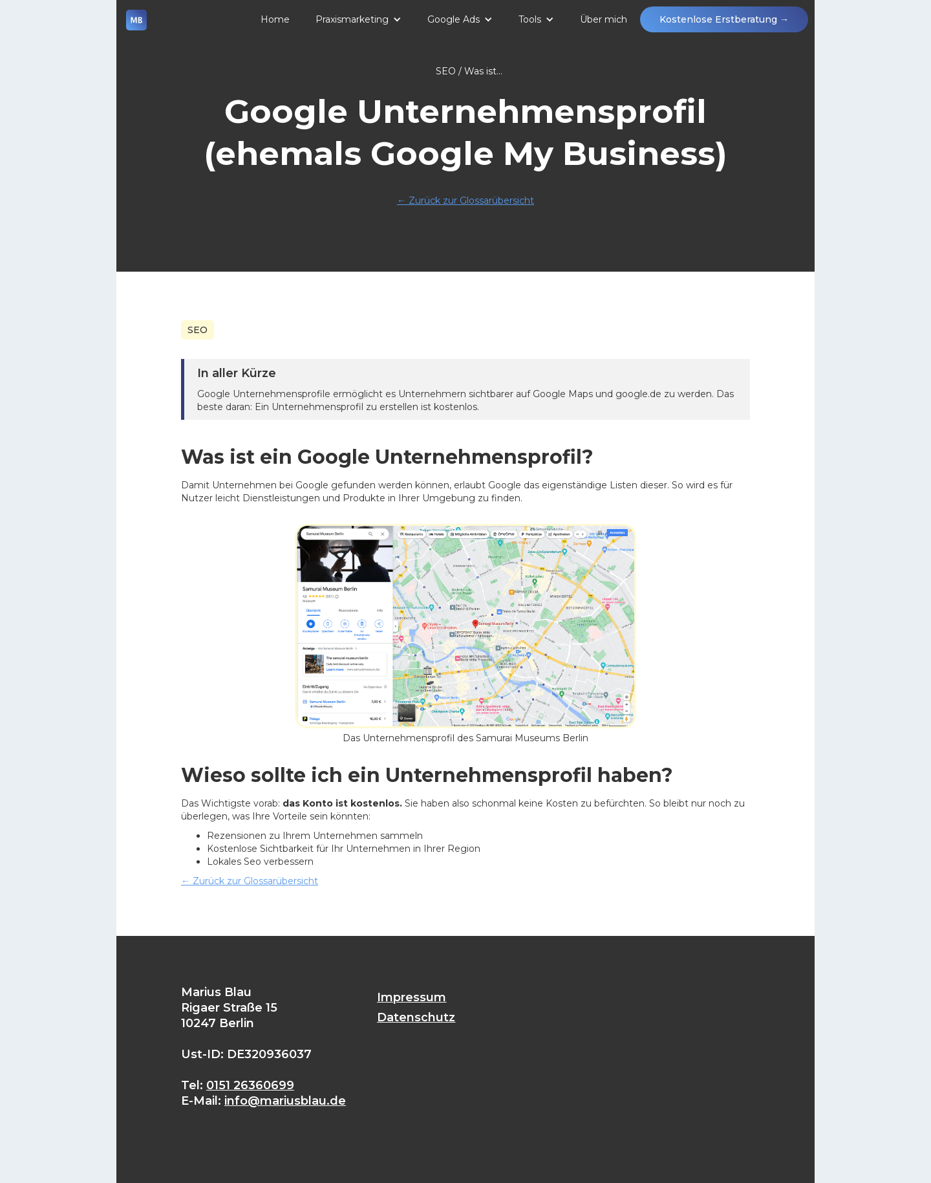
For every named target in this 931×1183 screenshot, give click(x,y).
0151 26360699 (250, 1085)
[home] (136, 26)
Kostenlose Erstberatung (724, 19)
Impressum (411, 997)
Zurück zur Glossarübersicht (465, 200)
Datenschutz (416, 1017)
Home (275, 19)
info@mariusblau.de (285, 1101)
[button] (358, 19)
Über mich (603, 19)
